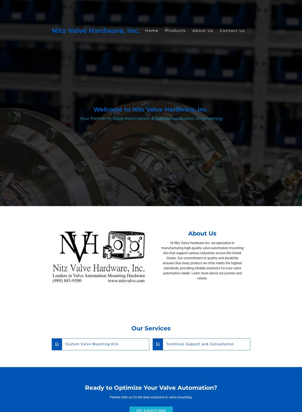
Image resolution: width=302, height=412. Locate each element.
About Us (202, 30)
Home (152, 30)
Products (175, 30)
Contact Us (232, 30)
